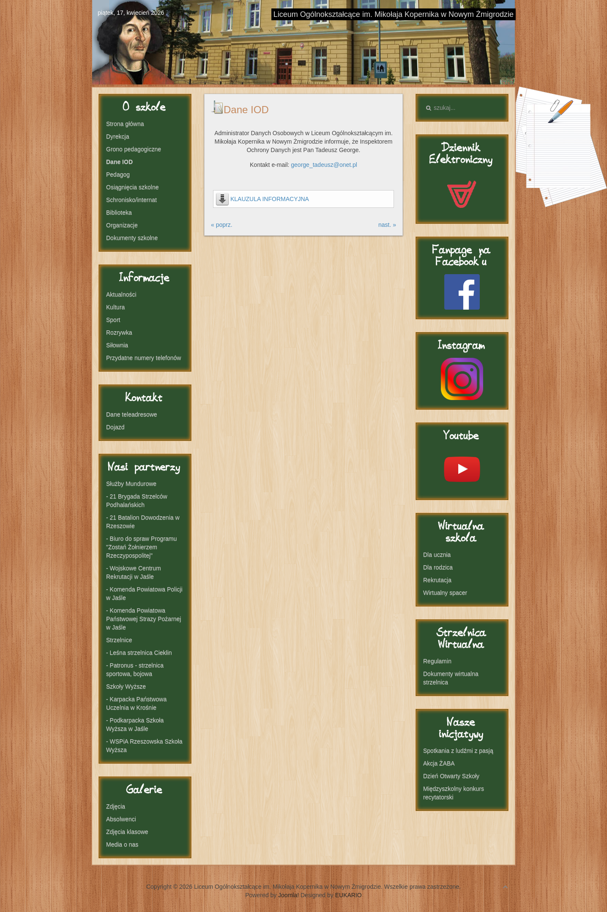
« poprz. (221, 224)
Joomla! (288, 895)
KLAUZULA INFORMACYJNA (269, 199)
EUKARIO (348, 895)
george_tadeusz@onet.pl (324, 164)
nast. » (387, 224)
